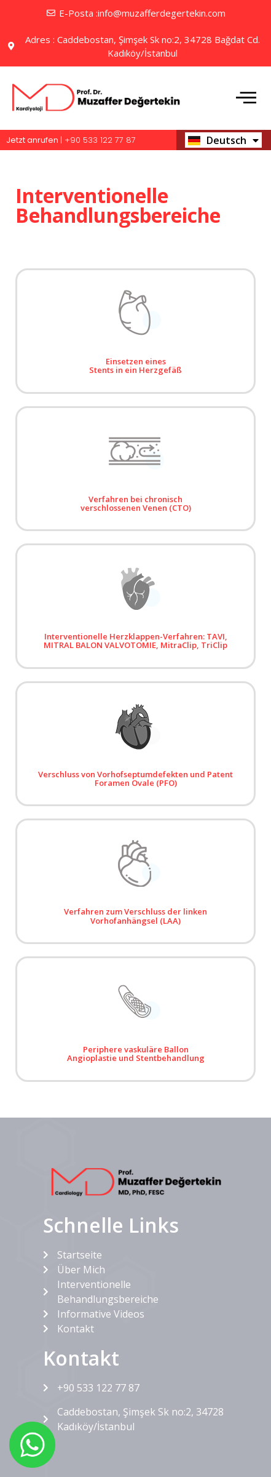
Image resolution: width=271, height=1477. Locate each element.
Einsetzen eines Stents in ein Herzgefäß (135, 365)
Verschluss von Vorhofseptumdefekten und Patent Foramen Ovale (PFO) (135, 778)
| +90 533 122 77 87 (71, 140)
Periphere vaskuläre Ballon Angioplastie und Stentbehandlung (136, 1053)
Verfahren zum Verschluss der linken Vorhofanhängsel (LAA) (135, 916)
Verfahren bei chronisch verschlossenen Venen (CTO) (136, 503)
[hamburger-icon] (245, 99)
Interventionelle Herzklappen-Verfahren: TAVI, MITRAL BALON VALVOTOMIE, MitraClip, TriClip (135, 640)
